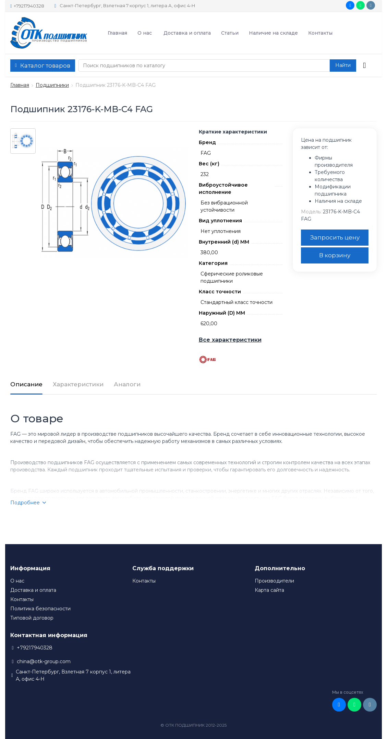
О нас (144, 33)
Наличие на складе (273, 33)
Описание (26, 384)
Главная (117, 33)
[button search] (343, 65)
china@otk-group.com (44, 661)
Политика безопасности (40, 609)
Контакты (320, 33)
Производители (274, 581)
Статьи (230, 33)
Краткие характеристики (233, 132)
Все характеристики (230, 340)
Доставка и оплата (187, 33)
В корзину (334, 255)
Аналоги (127, 384)
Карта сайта (269, 590)
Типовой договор (31, 618)
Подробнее (28, 503)
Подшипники (52, 85)
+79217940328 (27, 6)
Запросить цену (335, 237)
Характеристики (78, 384)
